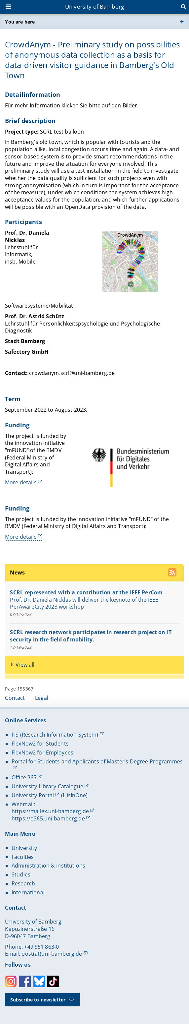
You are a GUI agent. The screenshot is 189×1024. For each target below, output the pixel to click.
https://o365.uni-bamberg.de (48, 818)
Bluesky (39, 981)
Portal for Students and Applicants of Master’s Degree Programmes (97, 761)
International (28, 892)
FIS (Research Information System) (55, 734)
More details (21, 482)
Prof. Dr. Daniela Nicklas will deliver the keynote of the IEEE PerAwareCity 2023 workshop (84, 603)
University (24, 848)
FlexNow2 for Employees (42, 752)
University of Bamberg (94, 6)
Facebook (25, 981)
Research (23, 883)
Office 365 (24, 777)
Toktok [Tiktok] (53, 981)
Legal (41, 697)
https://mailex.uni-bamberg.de (50, 811)
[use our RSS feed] (173, 573)
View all (25, 664)
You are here (20, 22)
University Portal (33, 795)
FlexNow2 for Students (40, 743)
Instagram (11, 981)
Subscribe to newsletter (37, 999)
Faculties (23, 857)
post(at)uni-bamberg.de (51, 953)
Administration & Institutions (48, 865)
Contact (15, 697)
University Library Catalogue (47, 786)
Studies (21, 874)
